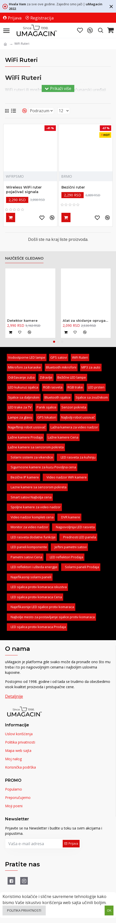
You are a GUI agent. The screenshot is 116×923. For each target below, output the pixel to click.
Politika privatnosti (24, 910)
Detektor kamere (22, 320)
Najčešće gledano (24, 258)
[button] (54, 342)
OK (109, 910)
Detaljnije (14, 696)
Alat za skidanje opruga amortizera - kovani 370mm (86, 320)
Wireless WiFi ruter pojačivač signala (24, 189)
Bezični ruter (73, 187)
